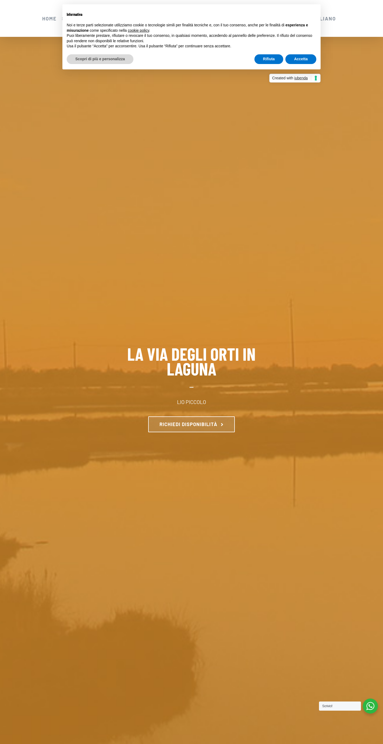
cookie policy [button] (138, 30)
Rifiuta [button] (269, 59)
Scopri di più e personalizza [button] (100, 59)
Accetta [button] (301, 59)
